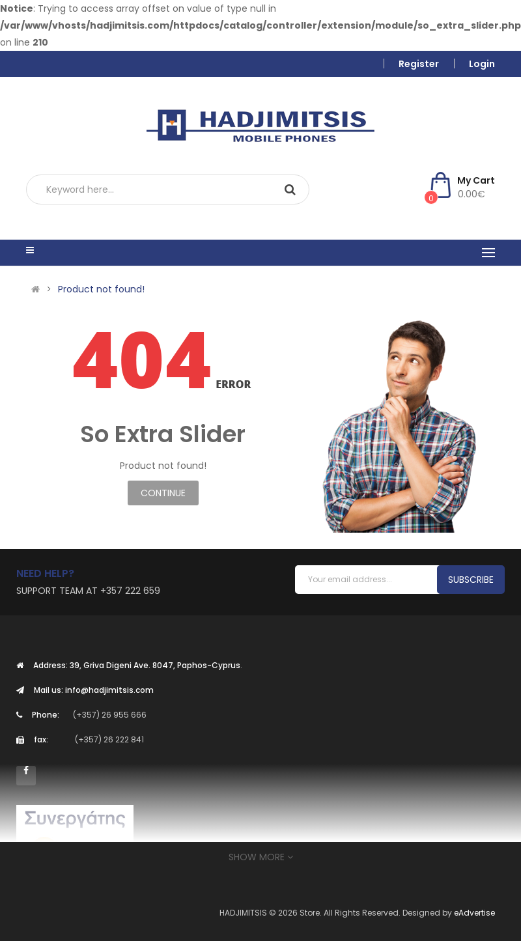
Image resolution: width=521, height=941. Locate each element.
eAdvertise (474, 912)
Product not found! (101, 289)
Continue (163, 492)
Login (482, 63)
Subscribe (471, 579)
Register (419, 63)
